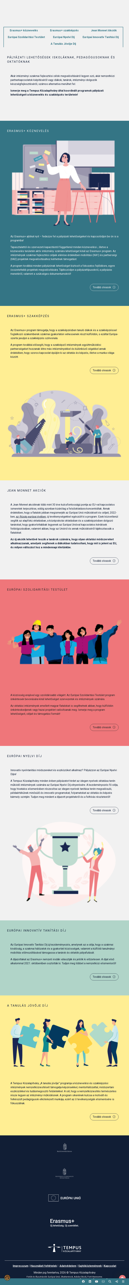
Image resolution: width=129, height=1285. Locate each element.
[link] (116, 1281)
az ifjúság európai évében (31, 516)
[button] (83, 1281)
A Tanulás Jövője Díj (63, 43)
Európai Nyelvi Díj (64, 37)
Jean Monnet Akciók (104, 30)
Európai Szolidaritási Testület (26, 37)
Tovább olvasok (104, 287)
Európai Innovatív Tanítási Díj (101, 37)
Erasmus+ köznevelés (24, 30)
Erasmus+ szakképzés (64, 30)
